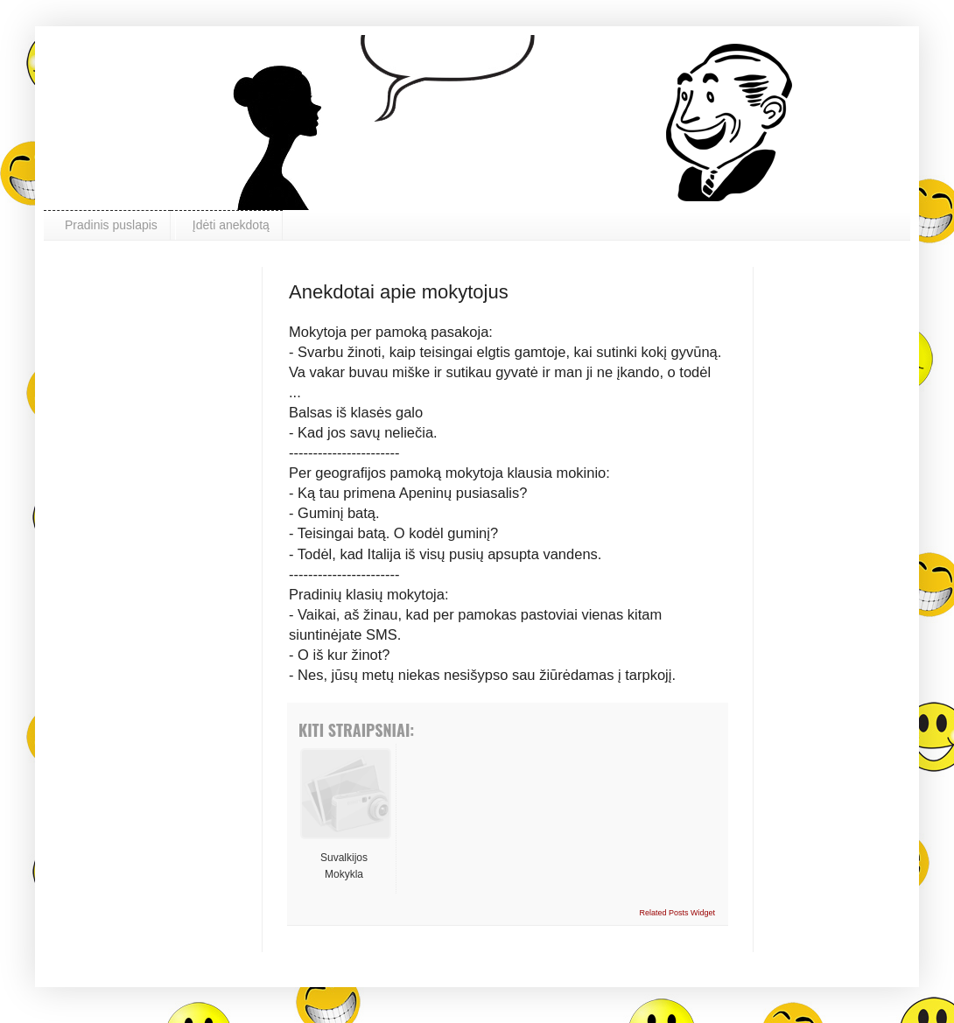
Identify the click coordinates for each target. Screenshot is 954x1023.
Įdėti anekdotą (231, 225)
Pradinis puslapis (111, 225)
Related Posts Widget (677, 912)
